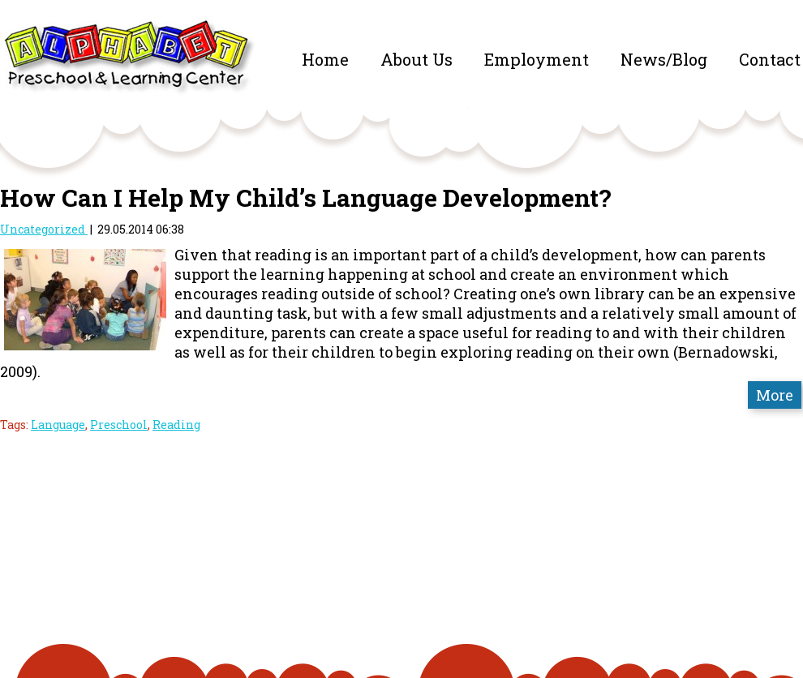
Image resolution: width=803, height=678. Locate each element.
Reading (176, 424)
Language (58, 424)
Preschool (119, 424)
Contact (770, 59)
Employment (536, 59)
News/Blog (663, 59)
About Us (416, 59)
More (774, 395)
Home (325, 59)
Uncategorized (44, 229)
